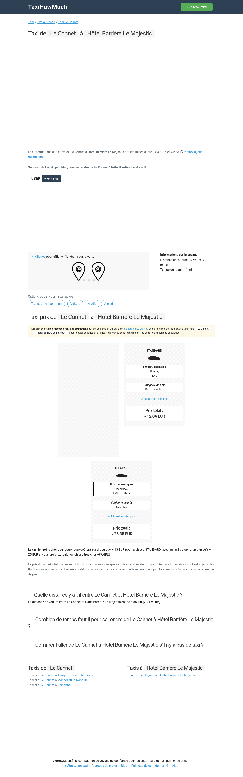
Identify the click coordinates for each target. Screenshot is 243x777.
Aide (175, 766)
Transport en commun (46, 303)
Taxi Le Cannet (68, 22)
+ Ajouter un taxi (76, 766)
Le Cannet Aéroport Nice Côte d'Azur (60, 675)
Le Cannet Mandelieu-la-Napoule (58, 680)
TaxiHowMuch (47, 6)
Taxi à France (46, 22)
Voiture (75, 303)
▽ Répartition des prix (154, 399)
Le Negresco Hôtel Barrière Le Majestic (161, 675)
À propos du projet (104, 766)
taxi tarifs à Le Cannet (135, 328)
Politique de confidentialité (149, 766)
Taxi (31, 22)
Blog (124, 766)
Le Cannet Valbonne (49, 685)
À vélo (92, 303)
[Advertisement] (121, 64)
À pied (108, 303)
